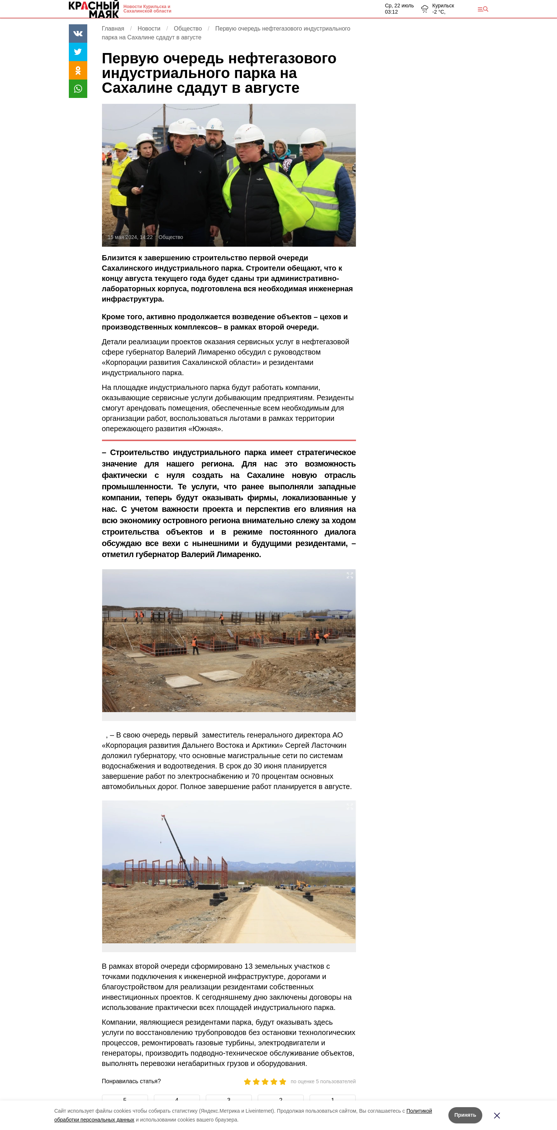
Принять (465, 1115)
